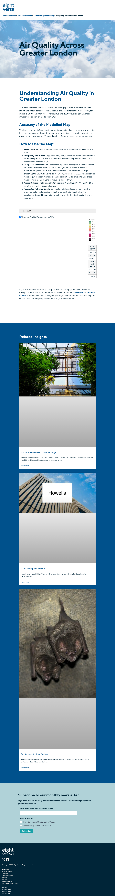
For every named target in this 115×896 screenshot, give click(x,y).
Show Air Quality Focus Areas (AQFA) (37, 217)
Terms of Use (6, 893)
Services (12, 15)
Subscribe (26, 831)
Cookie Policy (6, 891)
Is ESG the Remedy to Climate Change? (39, 452)
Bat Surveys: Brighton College (34, 754)
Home (5, 15)
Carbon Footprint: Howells (33, 568)
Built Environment (25, 15)
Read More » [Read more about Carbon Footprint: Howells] (25, 582)
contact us (78, 292)
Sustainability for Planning (43, 15)
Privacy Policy (6, 889)
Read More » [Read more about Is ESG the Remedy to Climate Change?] (25, 466)
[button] (109, 7)
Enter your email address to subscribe (36, 808)
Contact (4, 887)
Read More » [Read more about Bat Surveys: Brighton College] (25, 768)
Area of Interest (27, 818)
